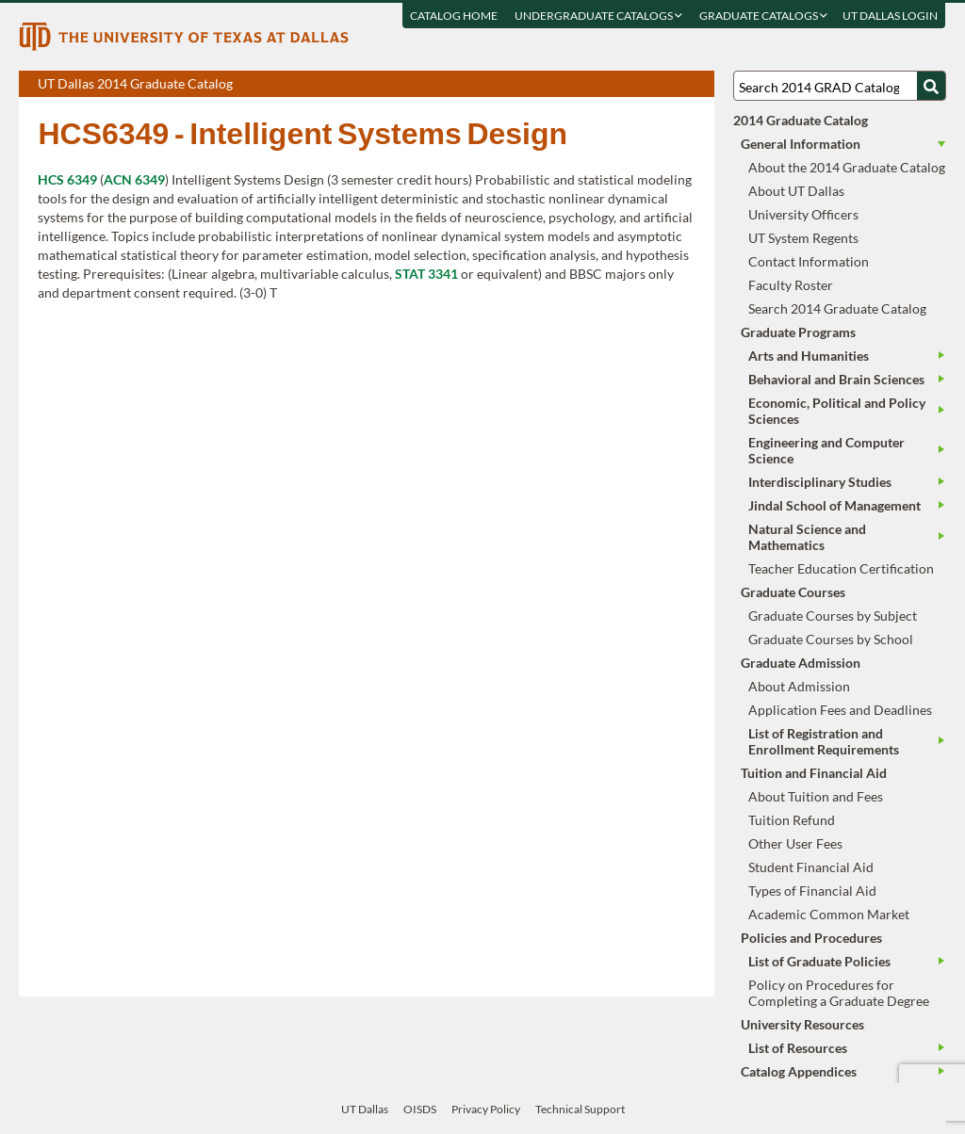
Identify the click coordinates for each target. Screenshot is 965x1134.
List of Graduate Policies (819, 961)
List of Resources (797, 1048)
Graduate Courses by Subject (832, 616)
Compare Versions (697, 84)
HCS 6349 (67, 179)
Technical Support (580, 1109)
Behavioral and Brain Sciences (836, 379)
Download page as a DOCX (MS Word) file (654, 84)
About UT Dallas (796, 191)
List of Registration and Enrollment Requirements (823, 741)
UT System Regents (803, 238)
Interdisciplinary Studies (819, 482)
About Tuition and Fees (815, 796)
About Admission (799, 686)
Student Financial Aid (811, 867)
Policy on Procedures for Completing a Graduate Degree (838, 993)
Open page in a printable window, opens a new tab (675, 84)
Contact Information (808, 261)
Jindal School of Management (834, 505)
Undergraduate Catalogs (599, 15)
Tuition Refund (791, 820)
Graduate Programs (798, 332)
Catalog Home (455, 15)
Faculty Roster (790, 285)
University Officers (803, 214)
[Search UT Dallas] (839, 86)
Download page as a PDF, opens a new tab (632, 84)
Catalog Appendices (799, 1071)
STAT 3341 (426, 274)
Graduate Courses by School (830, 639)
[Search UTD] (931, 86)
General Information (800, 144)
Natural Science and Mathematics (807, 537)
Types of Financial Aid (812, 891)
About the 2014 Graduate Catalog (846, 167)
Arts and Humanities (808, 356)
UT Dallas (364, 1109)
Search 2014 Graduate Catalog (837, 308)
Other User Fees (795, 843)
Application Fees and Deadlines (840, 710)
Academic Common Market (828, 914)
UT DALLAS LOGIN (891, 15)
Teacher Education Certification (841, 568)
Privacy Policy (485, 1109)
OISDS (419, 1109)
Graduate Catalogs (764, 15)
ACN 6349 (134, 179)
